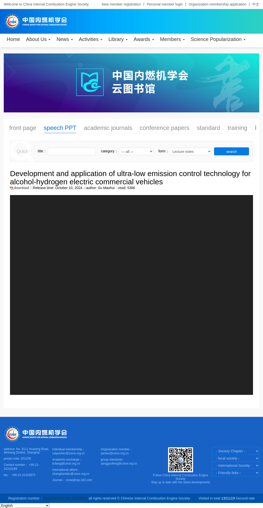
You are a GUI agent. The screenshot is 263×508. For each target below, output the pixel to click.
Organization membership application (217, 4)
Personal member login (165, 4)
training (237, 127)
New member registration (121, 4)
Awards (144, 39)
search (231, 152)
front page (22, 127)
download (19, 188)
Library (118, 39)
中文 (255, 4)
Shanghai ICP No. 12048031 (66, 498)
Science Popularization (218, 39)
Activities (90, 39)
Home (13, 39)
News (64, 39)
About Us (38, 39)
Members (172, 39)
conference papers (164, 127)
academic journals (108, 127)
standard (208, 127)
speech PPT (60, 127)
